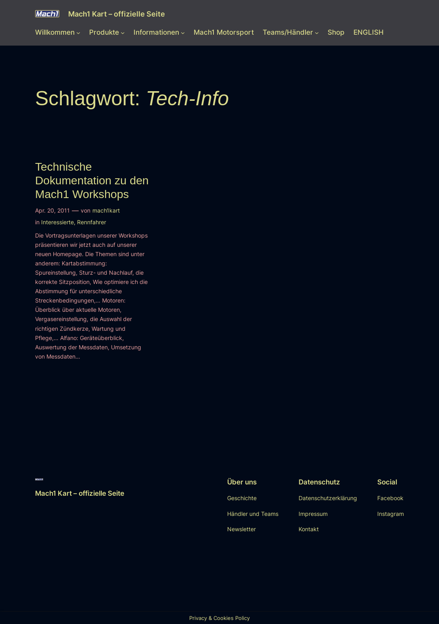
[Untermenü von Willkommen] (78, 32)
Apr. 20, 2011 (52, 210)
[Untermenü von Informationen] (183, 32)
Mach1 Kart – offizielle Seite (116, 13)
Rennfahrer (91, 222)
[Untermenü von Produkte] (123, 32)
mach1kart (106, 210)
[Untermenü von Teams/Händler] (317, 32)
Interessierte (57, 222)
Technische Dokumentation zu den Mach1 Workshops (91, 180)
